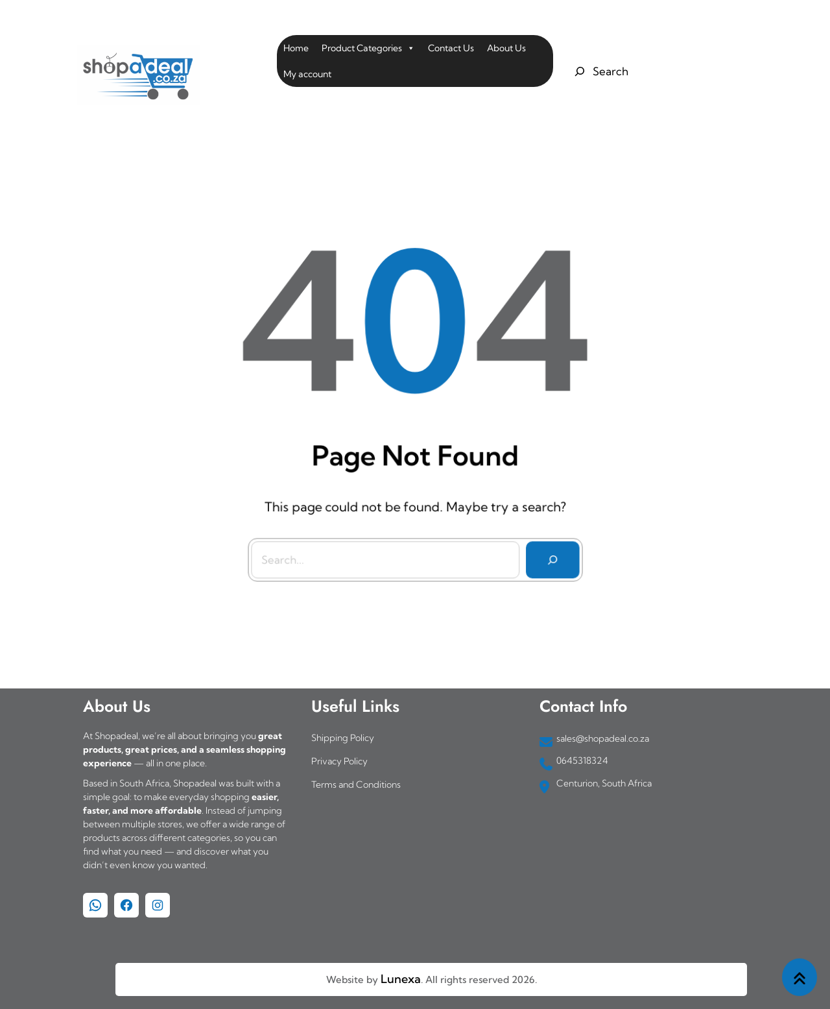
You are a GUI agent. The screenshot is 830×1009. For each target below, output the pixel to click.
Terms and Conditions (356, 784)
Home (296, 48)
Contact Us (451, 48)
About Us (506, 48)
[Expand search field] (599, 71)
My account (307, 74)
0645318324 (582, 760)
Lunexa (401, 978)
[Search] (549, 556)
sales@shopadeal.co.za (602, 738)
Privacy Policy (339, 761)
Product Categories (368, 48)
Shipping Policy (342, 738)
